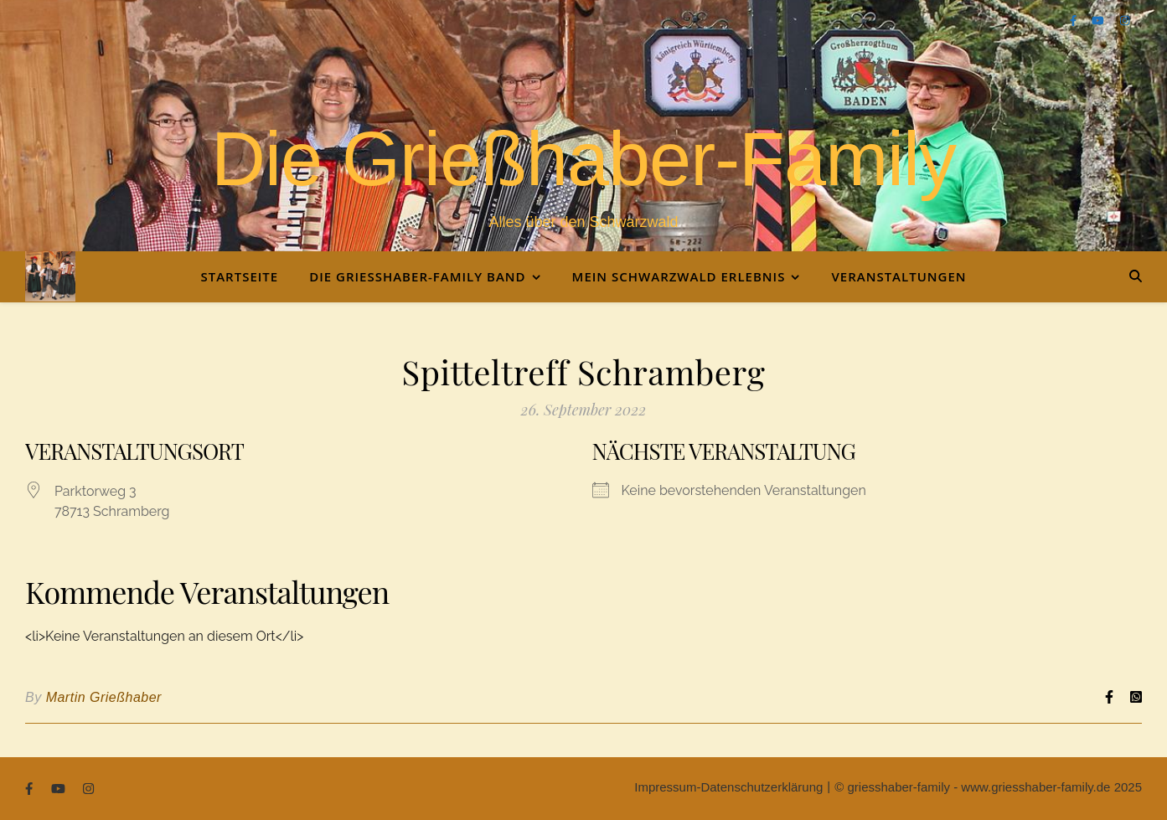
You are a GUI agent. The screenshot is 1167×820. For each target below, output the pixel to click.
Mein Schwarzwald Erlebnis (679, 276)
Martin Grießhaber (104, 697)
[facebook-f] (1075, 20)
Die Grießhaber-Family (583, 159)
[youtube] (1099, 20)
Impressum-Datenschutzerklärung (728, 787)
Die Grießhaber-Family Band (417, 276)
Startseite (239, 276)
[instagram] (1124, 20)
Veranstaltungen (898, 276)
